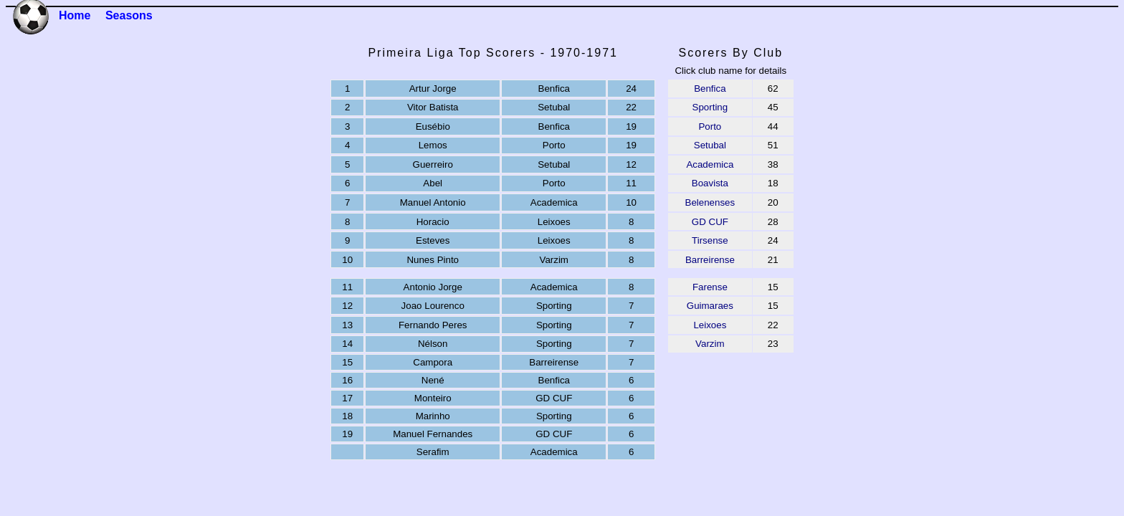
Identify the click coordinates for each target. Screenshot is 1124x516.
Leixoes (709, 325)
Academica (709, 164)
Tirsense (710, 240)
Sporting (710, 107)
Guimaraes (710, 305)
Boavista (710, 183)
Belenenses (710, 202)
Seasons (129, 15)
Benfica (709, 88)
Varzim (709, 343)
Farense (710, 287)
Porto (709, 126)
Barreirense (710, 259)
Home (74, 15)
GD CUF (710, 221)
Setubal (710, 145)
